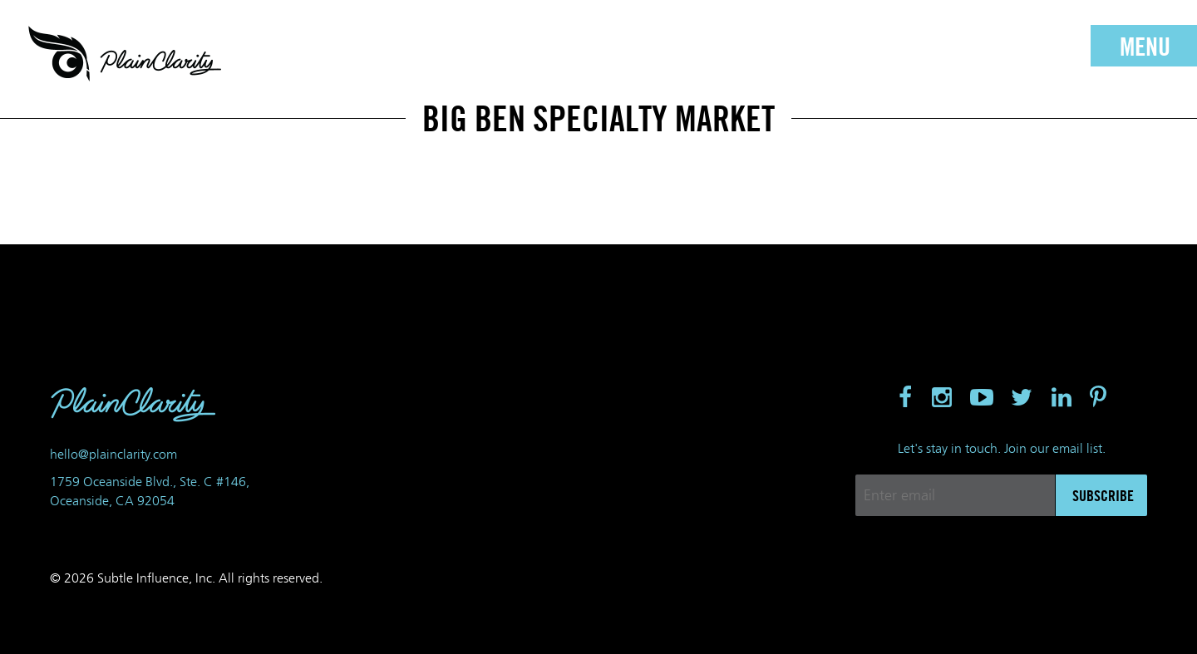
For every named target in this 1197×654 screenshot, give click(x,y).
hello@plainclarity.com (113, 454)
